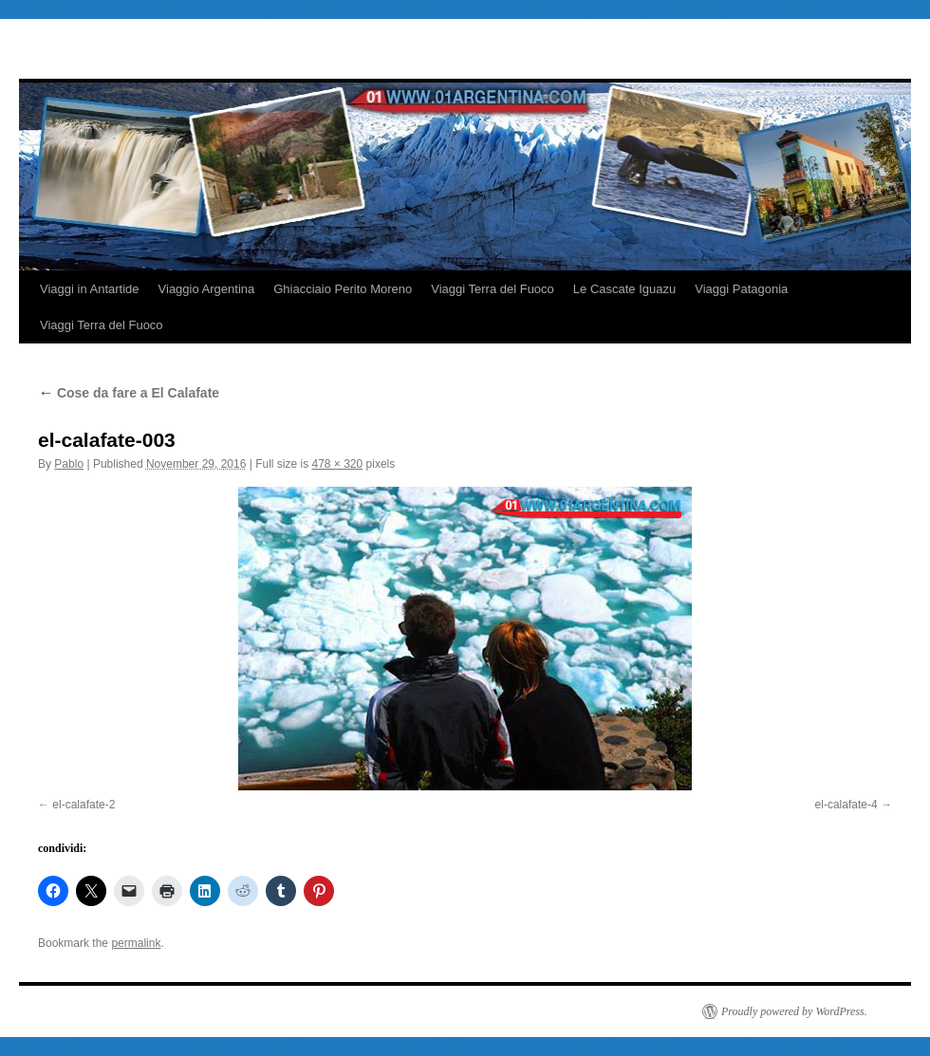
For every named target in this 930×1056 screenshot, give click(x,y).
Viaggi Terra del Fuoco (492, 289)
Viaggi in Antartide (90, 289)
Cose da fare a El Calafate (128, 392)
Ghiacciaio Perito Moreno (342, 289)
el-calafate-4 (846, 804)
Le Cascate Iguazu (624, 289)
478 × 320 (337, 464)
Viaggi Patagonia (741, 289)
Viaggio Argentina (206, 289)
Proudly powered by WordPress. (794, 1011)
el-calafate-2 (83, 804)
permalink (135, 943)
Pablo (69, 464)
